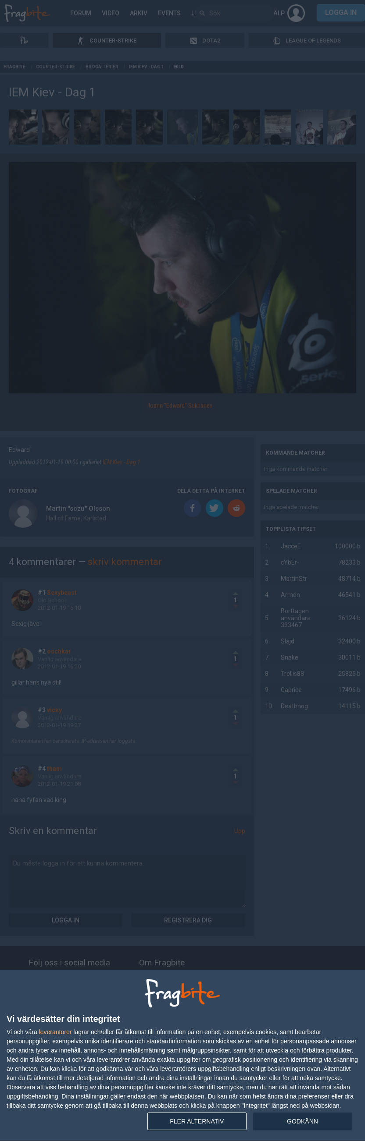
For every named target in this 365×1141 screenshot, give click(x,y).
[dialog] (182, 1055)
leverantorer (55, 1032)
